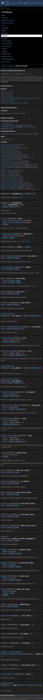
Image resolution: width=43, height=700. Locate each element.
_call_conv (9, 91)
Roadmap (20, 3)
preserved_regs (10, 185)
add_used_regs (7, 189)
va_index (8, 174)
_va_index (7, 95)
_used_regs (33, 98)
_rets (10, 101)
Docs (25, 3)
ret (8, 156)
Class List (5, 18)
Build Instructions (7, 20)
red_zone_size (9, 179)
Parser (29, 3)
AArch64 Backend (8, 59)
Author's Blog (36, 694)
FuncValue (3, 156)
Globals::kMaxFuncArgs (19, 103)
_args (10, 103)
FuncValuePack (5, 101)
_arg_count (8, 93)
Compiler (5, 33)
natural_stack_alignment (12, 182)
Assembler (5, 28)
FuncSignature (27, 74)
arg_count (8, 151)
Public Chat (23, 694)
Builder (4, 31)
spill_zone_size (10, 180)
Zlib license (33, 697)
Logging (4, 38)
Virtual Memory (7, 46)
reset (4, 139)
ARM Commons (7, 56)
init (4, 127)
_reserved (8, 96)
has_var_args (7, 172)
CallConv (12, 74)
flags (10, 146)
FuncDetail (4, 124)
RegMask (12, 98)
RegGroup (16, 184)
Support (34, 3)
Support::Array (5, 98)
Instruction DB (6, 44)
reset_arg (5, 171)
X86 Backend (6, 54)
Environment (30, 127)
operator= (10, 134)
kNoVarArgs (17, 113)
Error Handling (6, 41)
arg (8, 166)
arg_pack (12, 162)
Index (3, 15)
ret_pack (12, 153)
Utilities (4, 51)
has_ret (5, 149)
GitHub (40, 3)
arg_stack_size (10, 177)
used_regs (9, 187)
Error (2, 127)
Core (3, 25)
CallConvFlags (4, 146)
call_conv (12, 144)
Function (4, 36)
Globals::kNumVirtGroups (22, 98)
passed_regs (9, 184)
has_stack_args (7, 176)
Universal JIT (6, 62)
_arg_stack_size (10, 100)
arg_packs (13, 159)
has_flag (5, 148)
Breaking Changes (8, 23)
